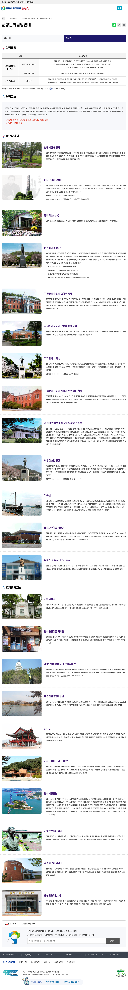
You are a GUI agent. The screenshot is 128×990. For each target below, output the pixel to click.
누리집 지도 (71, 962)
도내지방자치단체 (113, 955)
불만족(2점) (73, 935)
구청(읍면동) (26, 955)
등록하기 (113, 941)
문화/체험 (13, 19)
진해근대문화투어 (28, 19)
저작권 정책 (22, 962)
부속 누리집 (47, 955)
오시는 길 (47, 962)
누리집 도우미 (58, 962)
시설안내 (7, 38)
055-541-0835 (58, 89)
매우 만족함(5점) (36, 935)
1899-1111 (54, 982)
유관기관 (67, 955)
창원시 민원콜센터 (36, 982)
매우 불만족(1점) (88, 935)
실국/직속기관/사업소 (7, 955)
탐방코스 (69, 38)
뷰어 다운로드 (35, 962)
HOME (3, 18)
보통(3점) (60, 935)
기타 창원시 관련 (91, 955)
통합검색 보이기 (119, 8)
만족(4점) (49, 935)
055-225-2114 (72, 982)
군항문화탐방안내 (46, 19)
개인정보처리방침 (9, 962)
